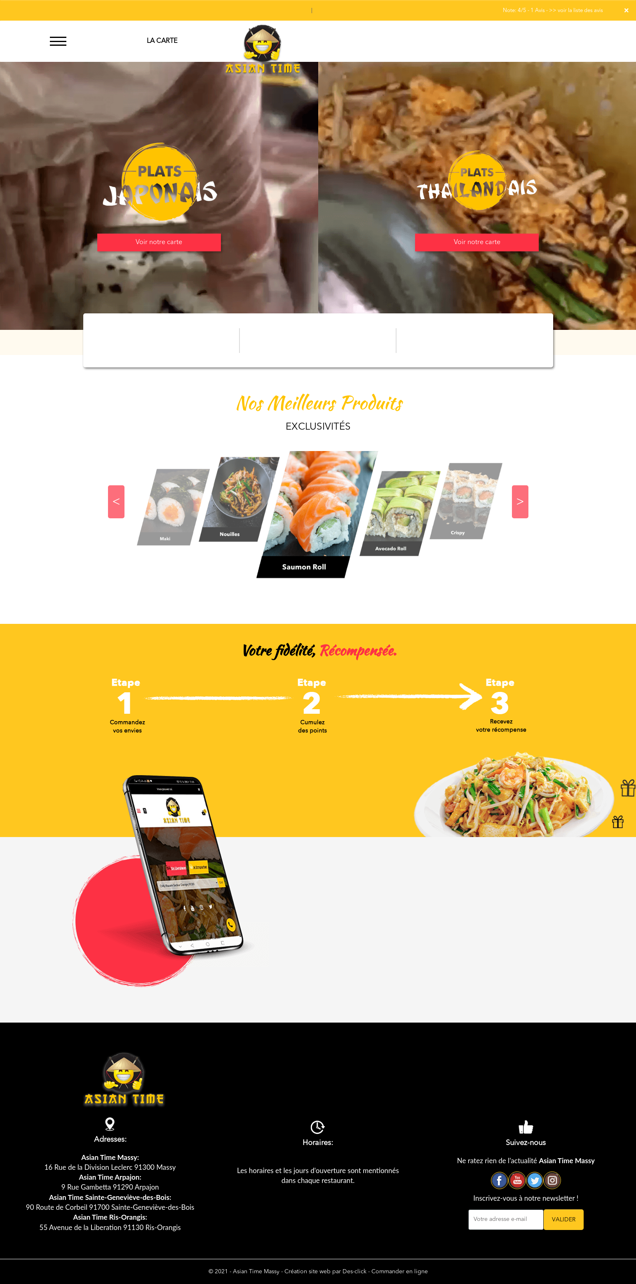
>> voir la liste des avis (576, 10)
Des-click (354, 1272)
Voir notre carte (159, 242)
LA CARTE (162, 41)
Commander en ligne (399, 1272)
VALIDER (563, 1220)
